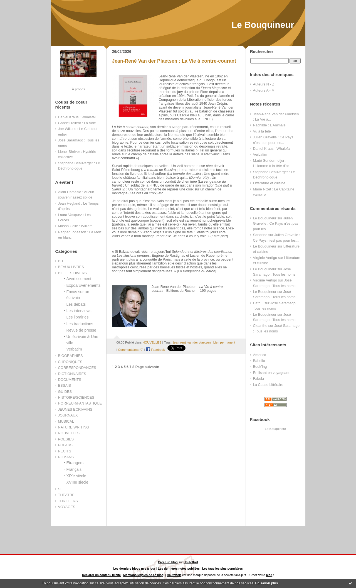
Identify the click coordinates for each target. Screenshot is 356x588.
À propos (78, 89)
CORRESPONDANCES (77, 368)
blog (269, 575)
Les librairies (77, 317)
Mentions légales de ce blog (143, 575)
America (259, 355)
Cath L (258, 303)
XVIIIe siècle (77, 482)
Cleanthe (260, 326)
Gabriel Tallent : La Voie (77, 123)
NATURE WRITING (73, 427)
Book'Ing (260, 366)
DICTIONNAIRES (72, 374)
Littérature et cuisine (269, 183)
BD (60, 261)
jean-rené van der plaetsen (192, 342)
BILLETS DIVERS (72, 273)
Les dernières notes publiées (179, 568)
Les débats (76, 304)
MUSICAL (66, 421)
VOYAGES (66, 507)
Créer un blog (168, 562)
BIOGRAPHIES (70, 356)
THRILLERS (68, 501)
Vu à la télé (262, 131)
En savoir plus (266, 583)
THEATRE (66, 495)
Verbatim (74, 349)
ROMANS (66, 457)
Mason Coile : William (75, 226)
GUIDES (65, 391)
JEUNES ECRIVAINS (75, 409)
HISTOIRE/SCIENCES (76, 397)
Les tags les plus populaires (222, 568)
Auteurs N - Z (264, 84)
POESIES (66, 439)
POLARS (65, 445)
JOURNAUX (68, 415)
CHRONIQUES (70, 362)
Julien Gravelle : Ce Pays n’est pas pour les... (275, 223)
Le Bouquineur (262, 25)
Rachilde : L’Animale (269, 125)
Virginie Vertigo (265, 258)
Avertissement (79, 278)
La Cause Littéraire (268, 385)
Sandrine (260, 235)
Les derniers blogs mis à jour (134, 568)
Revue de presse (81, 330)
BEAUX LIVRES (71, 267)
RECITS (64, 451)
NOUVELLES (69, 433)
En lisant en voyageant (271, 373)
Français (74, 469)
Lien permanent (224, 342)
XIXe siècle (76, 476)
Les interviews (79, 310)
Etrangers (75, 462)
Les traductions (79, 324)
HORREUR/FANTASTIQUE (80, 403)
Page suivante (147, 367)
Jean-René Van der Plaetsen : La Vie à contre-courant (174, 61)
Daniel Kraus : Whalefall (77, 117)
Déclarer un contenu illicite (101, 575)
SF (60, 489)
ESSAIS (64, 385)
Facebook (155, 349)
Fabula (258, 378)
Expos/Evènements (83, 285)
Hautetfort (191, 562)
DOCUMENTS (69, 380)
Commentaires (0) (131, 349)
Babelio (259, 361)
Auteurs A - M (264, 90)
